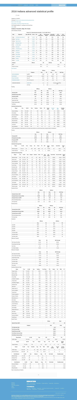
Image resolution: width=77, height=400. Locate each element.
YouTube (12, 387)
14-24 (33, 48)
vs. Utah (17, 60)
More (37, 5)
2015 (12, 26)
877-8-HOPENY (30, 396)
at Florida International (20, 37)
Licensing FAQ (57, 388)
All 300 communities (58, 5)
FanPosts (13, 382)
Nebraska (17, 46)
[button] (17, 15)
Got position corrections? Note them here (20, 23)
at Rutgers (18, 52)
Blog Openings (56, 383)
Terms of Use (28, 388)
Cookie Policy (39, 388)
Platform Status (29, 389)
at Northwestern (19, 48)
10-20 (33, 56)
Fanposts (20, 5)
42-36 (33, 50)
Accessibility (62, 388)
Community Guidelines (15, 385)
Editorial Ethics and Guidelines (31, 384)
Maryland (17, 50)
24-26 (33, 60)
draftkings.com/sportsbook (18, 398)
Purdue (17, 58)
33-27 (33, 52)
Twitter (12, 386)
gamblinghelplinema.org (20, 396)
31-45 (33, 54)
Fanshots (26, 5)
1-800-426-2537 (31, 395)
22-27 (33, 46)
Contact (28, 383)
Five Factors (13, 68)
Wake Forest (18, 41)
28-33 (33, 41)
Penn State (18, 54)
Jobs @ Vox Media (41, 389)
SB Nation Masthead (45, 383)
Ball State (17, 39)
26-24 (33, 58)
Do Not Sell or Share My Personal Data (47, 388)
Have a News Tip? (32, 383)
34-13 (33, 37)
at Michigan (18, 56)
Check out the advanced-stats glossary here (25, 20)
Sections (31, 5)
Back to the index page (16, 21)
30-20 (33, 39)
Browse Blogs (38, 383)
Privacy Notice (34, 388)
